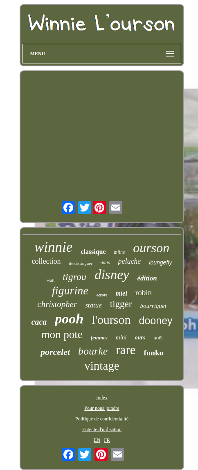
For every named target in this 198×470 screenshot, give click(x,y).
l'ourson (111, 319)
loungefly (160, 262)
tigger (121, 304)
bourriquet (153, 306)
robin (143, 292)
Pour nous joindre (101, 408)
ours (140, 337)
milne (119, 252)
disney (111, 274)
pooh (69, 318)
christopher (57, 304)
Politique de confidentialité (101, 419)
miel (121, 293)
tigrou (74, 276)
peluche (129, 261)
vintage (101, 365)
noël (157, 337)
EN (97, 440)
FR (107, 440)
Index (101, 397)
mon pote (61, 334)
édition (147, 278)
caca (39, 321)
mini (121, 337)
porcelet (55, 352)
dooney (156, 320)
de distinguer (80, 263)
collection (46, 261)
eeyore (102, 295)
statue (93, 305)
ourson (151, 247)
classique (93, 251)
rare (125, 350)
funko (153, 352)
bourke (93, 351)
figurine (70, 290)
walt (50, 280)
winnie (53, 247)
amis (105, 262)
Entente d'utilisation (102, 429)
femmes (99, 337)
